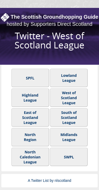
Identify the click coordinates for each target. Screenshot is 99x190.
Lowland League (69, 78)
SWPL (69, 156)
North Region (30, 137)
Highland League (30, 98)
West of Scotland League (69, 97)
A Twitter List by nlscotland (49, 180)
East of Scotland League (30, 117)
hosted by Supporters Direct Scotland (49, 24)
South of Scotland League (69, 117)
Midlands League (68, 137)
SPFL (30, 77)
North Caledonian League (30, 156)
